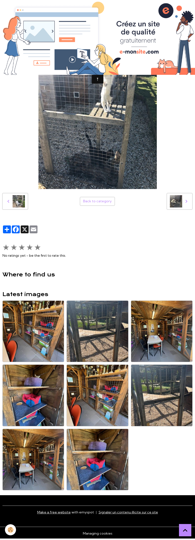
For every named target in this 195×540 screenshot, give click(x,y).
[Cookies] (10, 529)
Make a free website (54, 512)
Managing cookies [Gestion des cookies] (97, 533)
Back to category (97, 201)
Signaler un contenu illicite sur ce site (128, 512)
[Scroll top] (185, 530)
